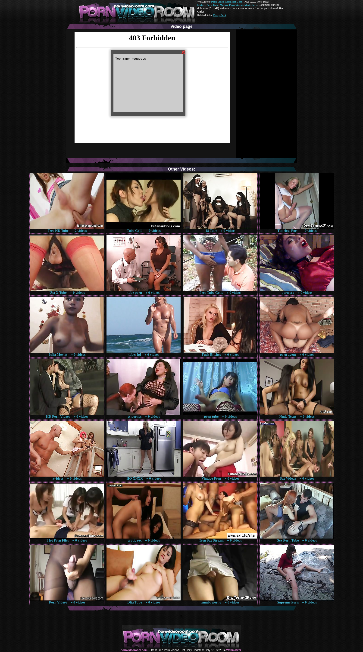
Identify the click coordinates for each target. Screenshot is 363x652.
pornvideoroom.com (134, 650)
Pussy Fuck (219, 15)
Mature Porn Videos (231, 4)
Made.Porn (250, 4)
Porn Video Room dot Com (226, 1)
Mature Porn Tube (208, 4)
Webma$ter (233, 650)
